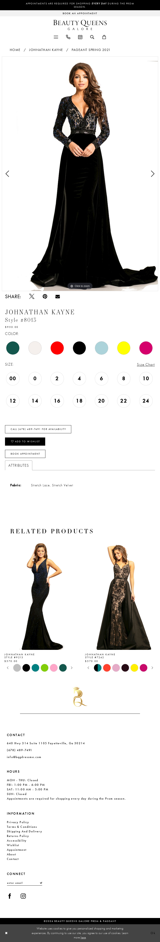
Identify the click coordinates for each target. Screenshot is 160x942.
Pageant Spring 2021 (91, 50)
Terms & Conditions (22, 827)
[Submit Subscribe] (40, 883)
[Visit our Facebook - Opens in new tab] (9, 896)
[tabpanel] (80, 174)
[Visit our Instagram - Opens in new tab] (23, 896)
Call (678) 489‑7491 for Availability (38, 429)
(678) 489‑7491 (19, 750)
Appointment (16, 850)
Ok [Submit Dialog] (153, 933)
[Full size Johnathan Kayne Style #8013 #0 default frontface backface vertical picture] (80, 174)
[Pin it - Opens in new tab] (44, 296)
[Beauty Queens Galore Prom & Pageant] (80, 25)
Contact (13, 859)
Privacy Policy (18, 822)
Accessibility (17, 840)
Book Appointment (25, 453)
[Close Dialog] (6, 933)
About (11, 854)
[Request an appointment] (80, 13)
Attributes (18, 465)
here (83, 937)
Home (15, 50)
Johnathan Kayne (46, 50)
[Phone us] (68, 36)
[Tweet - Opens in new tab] (32, 296)
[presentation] (40, 595)
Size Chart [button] (146, 364)
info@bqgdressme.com (24, 757)
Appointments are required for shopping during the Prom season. (80, 5)
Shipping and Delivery (24, 831)
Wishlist (13, 845)
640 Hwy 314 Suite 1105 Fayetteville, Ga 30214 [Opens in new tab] (46, 743)
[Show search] (92, 36)
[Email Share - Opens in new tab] (57, 296)
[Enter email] (24, 883)
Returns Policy (18, 836)
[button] (56, 36)
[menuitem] (56, 36)
